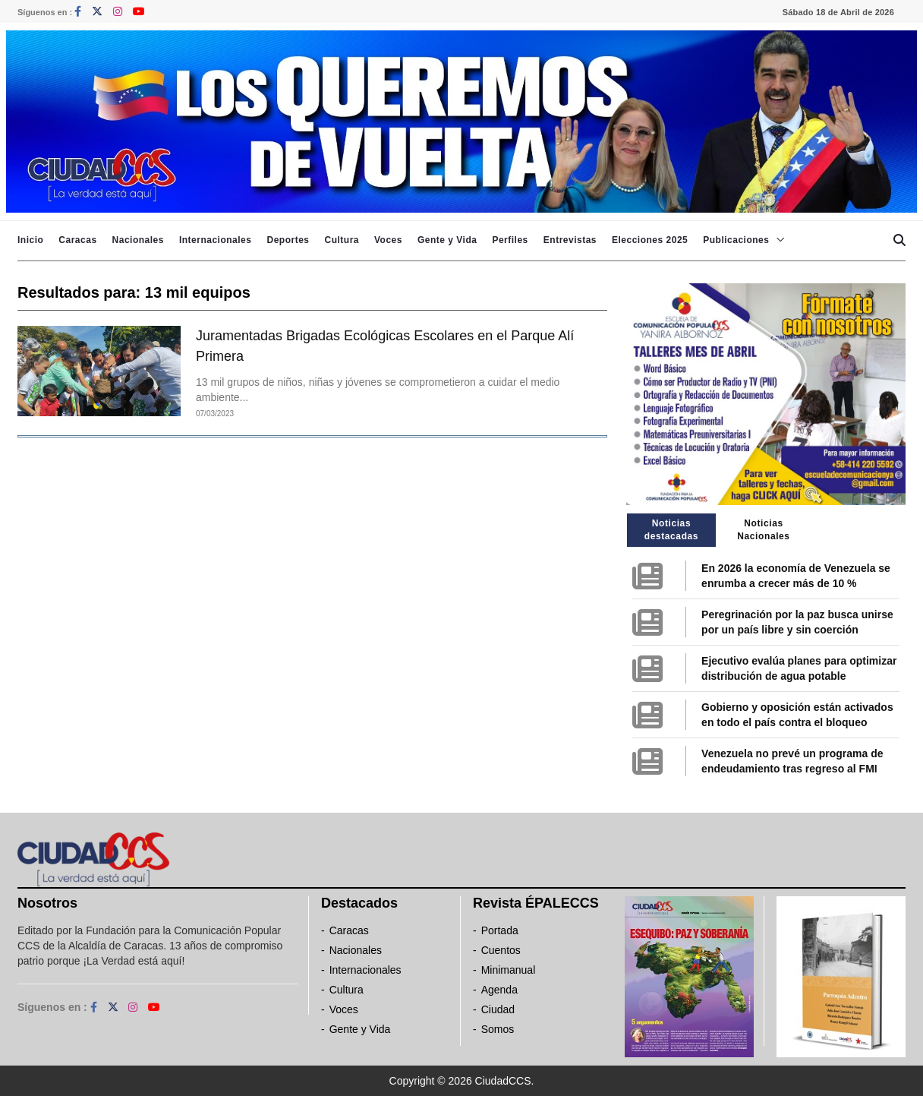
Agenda (499, 990)
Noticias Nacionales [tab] (763, 530)
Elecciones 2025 (650, 240)
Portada (499, 930)
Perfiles (510, 240)
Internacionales (215, 240)
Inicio (30, 240)
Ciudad (498, 1009)
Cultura (341, 240)
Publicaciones (736, 240)
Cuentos (501, 950)
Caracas (77, 240)
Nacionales (138, 240)
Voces (388, 240)
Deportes (287, 240)
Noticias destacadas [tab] (671, 530)
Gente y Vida (447, 240)
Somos (498, 1029)
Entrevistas (570, 240)
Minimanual (508, 970)
